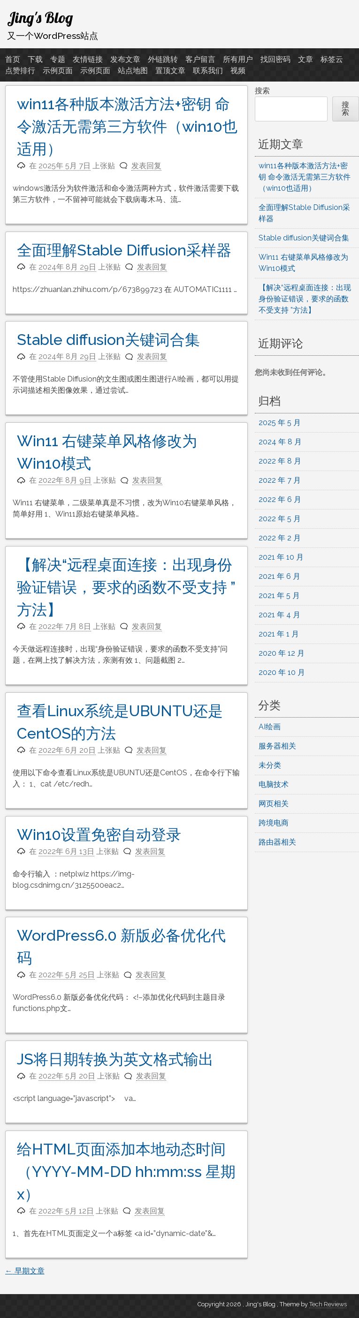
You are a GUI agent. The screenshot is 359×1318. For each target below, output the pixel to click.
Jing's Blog (40, 17)
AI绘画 (270, 726)
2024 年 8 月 (280, 441)
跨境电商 (274, 822)
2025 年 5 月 (280, 422)
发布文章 (125, 59)
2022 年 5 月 (280, 518)
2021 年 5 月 (279, 595)
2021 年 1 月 (279, 633)
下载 (35, 59)
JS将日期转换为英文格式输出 (115, 1059)
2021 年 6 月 (279, 576)
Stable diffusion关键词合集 (108, 339)
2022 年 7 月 (280, 480)
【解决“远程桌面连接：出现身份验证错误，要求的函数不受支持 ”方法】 (126, 587)
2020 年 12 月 (282, 653)
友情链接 (88, 59)
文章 (305, 59)
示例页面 (58, 70)
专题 (57, 59)
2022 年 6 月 (280, 499)
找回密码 (275, 59)
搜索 (262, 90)
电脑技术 (274, 784)
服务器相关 (277, 745)
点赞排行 (20, 70)
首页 (12, 59)
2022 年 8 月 (280, 461)
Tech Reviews (328, 1304)
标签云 (332, 59)
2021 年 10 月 (281, 557)
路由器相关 (277, 842)
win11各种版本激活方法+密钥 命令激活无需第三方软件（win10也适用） (127, 126)
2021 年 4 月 (279, 614)
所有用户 (238, 59)
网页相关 (274, 803)
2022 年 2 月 (280, 537)
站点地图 (133, 70)
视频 (237, 70)
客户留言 (200, 59)
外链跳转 (163, 59)
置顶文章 (170, 70)
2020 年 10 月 (282, 672)
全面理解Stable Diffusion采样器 (124, 250)
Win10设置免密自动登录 (99, 834)
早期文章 (25, 1270)
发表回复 (146, 165)
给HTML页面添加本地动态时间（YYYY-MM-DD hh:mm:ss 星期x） (126, 1171)
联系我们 (208, 70)
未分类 (270, 765)
